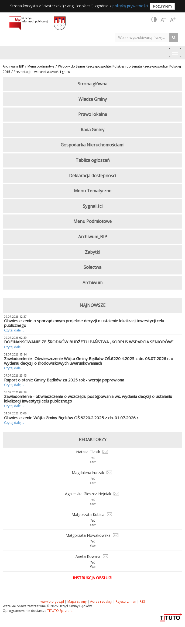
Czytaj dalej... (14, 330)
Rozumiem (162, 6)
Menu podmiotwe (41, 66)
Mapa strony (77, 601)
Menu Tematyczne (92, 191)
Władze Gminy (92, 99)
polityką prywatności (130, 5)
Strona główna (92, 84)
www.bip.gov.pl (52, 601)
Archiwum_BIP (13, 66)
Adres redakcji (101, 601)
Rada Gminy (92, 130)
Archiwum (92, 283)
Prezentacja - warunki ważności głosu (42, 71)
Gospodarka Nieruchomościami (92, 145)
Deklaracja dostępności (92, 176)
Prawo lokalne (92, 114)
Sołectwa (92, 267)
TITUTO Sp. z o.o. (59, 610)
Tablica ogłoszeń (93, 160)
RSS (142, 601)
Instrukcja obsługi (92, 577)
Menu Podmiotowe (92, 221)
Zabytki (92, 252)
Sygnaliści (92, 206)
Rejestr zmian (126, 601)
